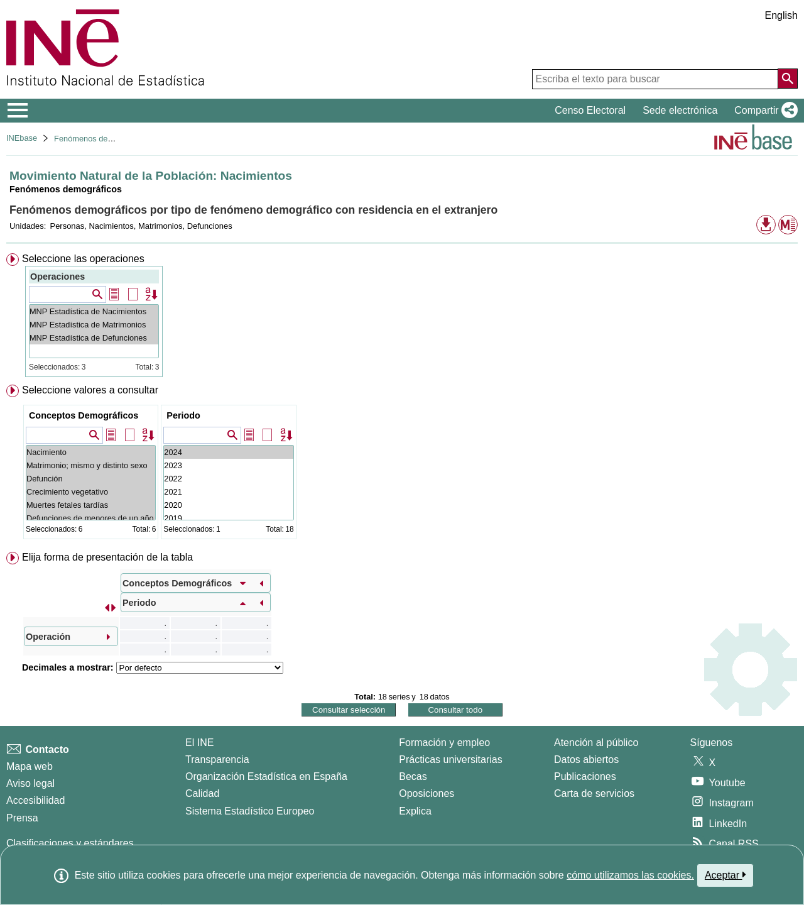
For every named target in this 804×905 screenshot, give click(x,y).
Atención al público (596, 742)
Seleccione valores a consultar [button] (90, 390)
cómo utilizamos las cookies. (630, 875)
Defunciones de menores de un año (90, 518)
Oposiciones (426, 793)
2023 (228, 465)
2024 (228, 452)
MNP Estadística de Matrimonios (94, 324)
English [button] (781, 15)
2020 (228, 505)
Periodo (183, 415)
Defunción (90, 478)
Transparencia (217, 759)
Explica (415, 811)
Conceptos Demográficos (83, 415)
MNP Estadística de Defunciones (94, 337)
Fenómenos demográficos (100, 138)
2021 (228, 491)
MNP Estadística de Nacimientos (94, 311)
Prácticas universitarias (451, 759)
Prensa (22, 818)
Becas (412, 776)
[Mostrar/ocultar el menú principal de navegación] (18, 110)
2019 (228, 518)
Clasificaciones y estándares (70, 843)
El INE (199, 742)
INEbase (21, 138)
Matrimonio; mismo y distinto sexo (90, 465)
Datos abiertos (586, 759)
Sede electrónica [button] (680, 110)
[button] (763, 110)
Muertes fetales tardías (90, 505)
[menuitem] (402, 315)
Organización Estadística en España (266, 776)
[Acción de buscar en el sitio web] (788, 79)
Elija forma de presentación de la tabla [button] (107, 557)
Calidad (202, 793)
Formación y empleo (444, 742)
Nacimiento (90, 452)
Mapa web (29, 766)
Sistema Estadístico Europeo (249, 811)
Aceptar (725, 874)
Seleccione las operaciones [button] (83, 258)
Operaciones (57, 277)
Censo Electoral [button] (590, 110)
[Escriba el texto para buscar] (655, 79)
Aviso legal (30, 783)
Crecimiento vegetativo (90, 491)
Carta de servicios (594, 793)
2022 (228, 478)
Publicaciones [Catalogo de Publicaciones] (585, 776)
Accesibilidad (35, 800)
